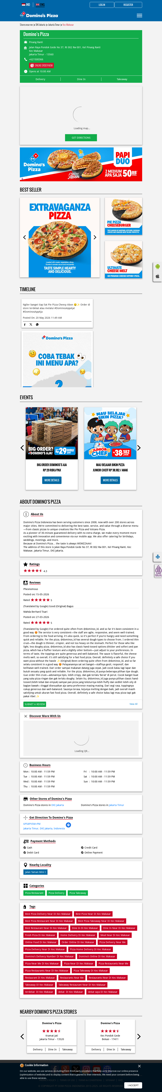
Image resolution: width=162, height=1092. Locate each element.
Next (94, 237)
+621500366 (36, 59)
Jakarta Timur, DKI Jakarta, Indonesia (44, 828)
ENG (40, 4)
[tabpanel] (81, 164)
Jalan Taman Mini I (35, 872)
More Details (51, 480)
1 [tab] (81, 177)
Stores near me (26, 24)
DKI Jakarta (40, 24)
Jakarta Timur (54, 24)
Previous (24, 237)
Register (128, 5)
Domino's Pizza (52, 1023)
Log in (102, 5)
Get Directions (81, 137)
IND (26, 4)
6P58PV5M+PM (31, 823)
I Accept (133, 1085)
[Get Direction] (68, 826)
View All (133, 704)
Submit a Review (35, 704)
